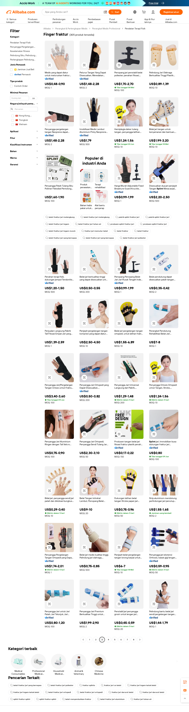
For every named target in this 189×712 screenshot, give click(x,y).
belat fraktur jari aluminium (111, 699)
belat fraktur (121, 231)
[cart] (144, 12)
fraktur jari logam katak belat (141, 685)
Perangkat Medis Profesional (106, 28)
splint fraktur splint (20, 699)
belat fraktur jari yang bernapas (61, 238)
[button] (105, 12)
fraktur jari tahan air (141, 699)
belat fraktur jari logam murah (60, 231)
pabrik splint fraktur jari (127, 217)
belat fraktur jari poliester (133, 238)
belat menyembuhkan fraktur (76, 699)
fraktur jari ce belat (111, 685)
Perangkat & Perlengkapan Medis (71, 28)
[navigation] (24, 334)
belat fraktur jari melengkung (60, 217)
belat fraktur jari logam (57, 224)
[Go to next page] (140, 639)
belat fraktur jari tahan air (88, 224)
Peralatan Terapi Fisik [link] (135, 28)
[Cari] (115, 12)
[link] (185, 682)
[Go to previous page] (83, 639)
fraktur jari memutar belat (94, 231)
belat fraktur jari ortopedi (58, 692)
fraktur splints (87, 685)
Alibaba (47, 28)
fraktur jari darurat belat (121, 692)
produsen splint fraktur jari (120, 224)
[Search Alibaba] (73, 12)
